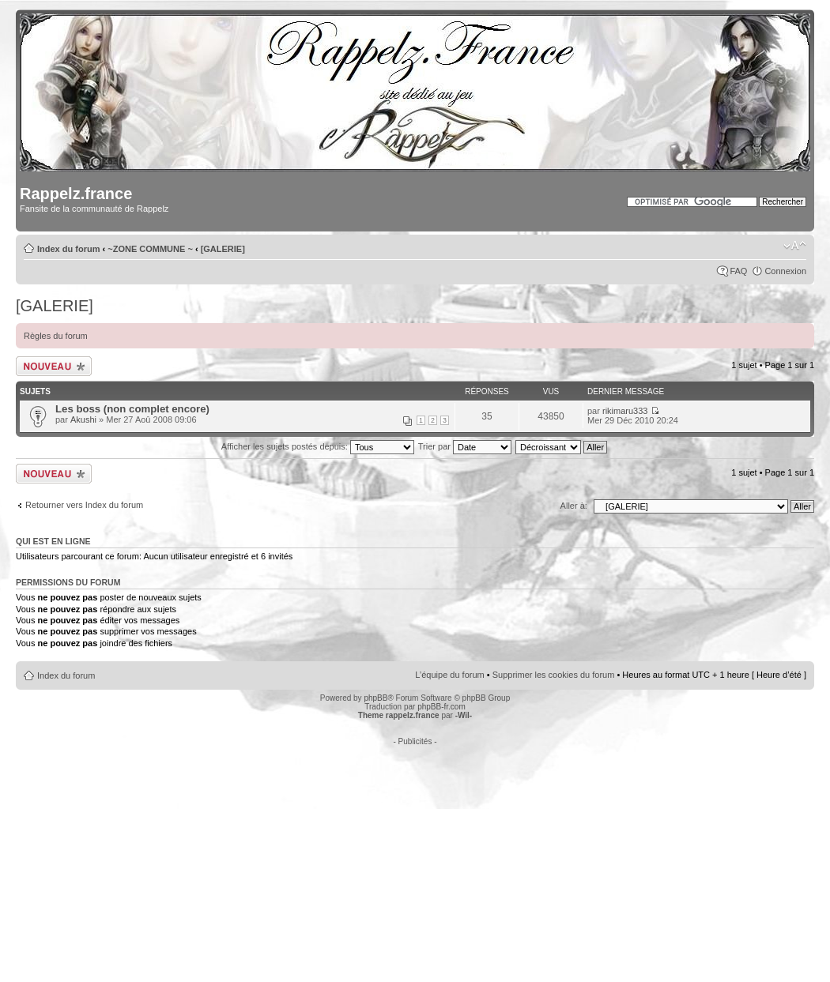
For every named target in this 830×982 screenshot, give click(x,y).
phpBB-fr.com (441, 706)
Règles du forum (56, 336)
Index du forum (68, 249)
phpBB (375, 698)
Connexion (785, 271)
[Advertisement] (415, 856)
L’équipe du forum (449, 674)
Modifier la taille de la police (794, 246)
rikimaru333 (624, 411)
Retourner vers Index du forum (84, 505)
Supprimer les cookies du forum (553, 674)
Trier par (464, 446)
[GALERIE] (223, 249)
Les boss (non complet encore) (132, 409)
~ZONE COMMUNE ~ (150, 249)
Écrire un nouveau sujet (54, 366)
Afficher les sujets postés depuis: (317, 446)
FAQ (738, 271)
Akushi (83, 419)
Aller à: (573, 505)
